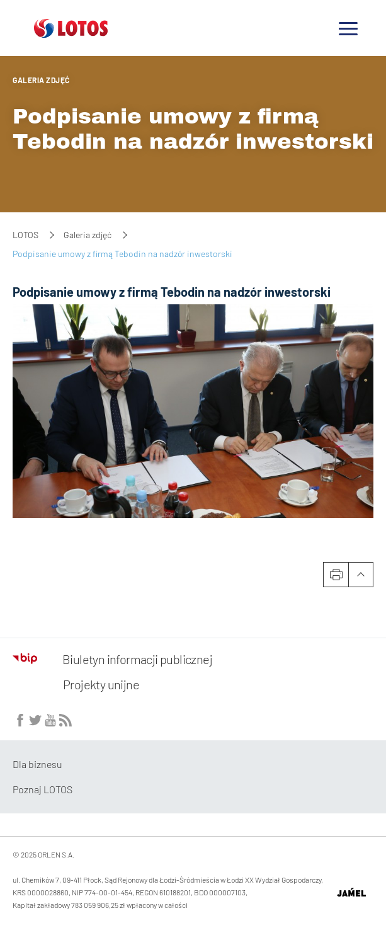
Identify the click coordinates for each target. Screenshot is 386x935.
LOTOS (25, 234)
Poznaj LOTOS (42, 789)
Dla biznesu (37, 764)
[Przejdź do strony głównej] (71, 32)
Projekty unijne (101, 684)
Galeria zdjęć (41, 80)
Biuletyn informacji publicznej (112, 659)
